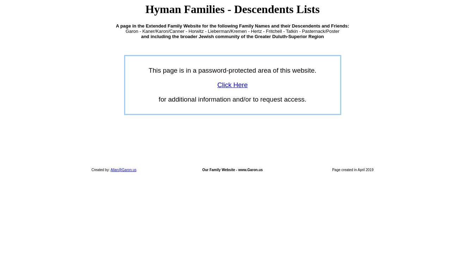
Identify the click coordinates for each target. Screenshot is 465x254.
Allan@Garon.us (123, 170)
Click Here (232, 85)
